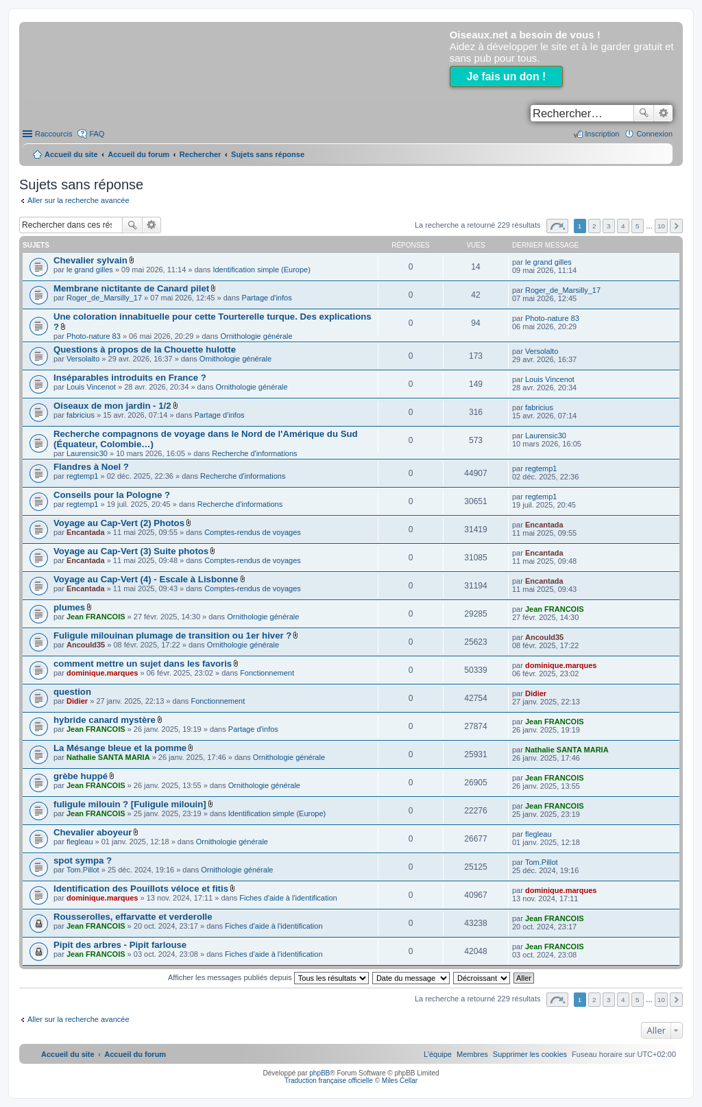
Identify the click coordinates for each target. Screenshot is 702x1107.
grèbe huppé (80, 776)
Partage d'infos (267, 298)
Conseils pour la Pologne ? (111, 495)
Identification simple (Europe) (261, 269)
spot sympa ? (82, 860)
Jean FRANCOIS (95, 616)
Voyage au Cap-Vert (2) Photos (118, 523)
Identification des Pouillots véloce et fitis (140, 888)
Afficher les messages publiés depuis (268, 977)
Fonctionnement (267, 673)
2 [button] (594, 226)
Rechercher (643, 113)
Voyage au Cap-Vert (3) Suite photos (130, 551)
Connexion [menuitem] (654, 134)
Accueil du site (71, 154)
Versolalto (82, 359)
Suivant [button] (676, 226)
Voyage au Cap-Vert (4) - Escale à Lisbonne (145, 579)
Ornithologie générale (256, 336)
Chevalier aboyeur (92, 832)
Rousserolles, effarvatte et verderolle (133, 917)
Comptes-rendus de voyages (252, 532)
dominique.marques (102, 673)
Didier (77, 701)
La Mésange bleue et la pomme (119, 748)
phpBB (319, 1073)
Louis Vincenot (91, 387)
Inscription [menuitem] (602, 134)
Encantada (85, 532)
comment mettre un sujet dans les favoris (142, 663)
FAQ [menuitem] (96, 134)
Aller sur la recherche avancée (78, 200)
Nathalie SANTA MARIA (108, 757)
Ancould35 (85, 645)
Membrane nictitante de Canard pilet (131, 288)
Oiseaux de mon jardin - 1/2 (112, 406)
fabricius (80, 415)
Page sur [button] (557, 226)
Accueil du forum (138, 154)
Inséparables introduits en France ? (129, 377)
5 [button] (638, 226)
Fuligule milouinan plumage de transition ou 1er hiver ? (172, 635)
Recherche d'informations (254, 453)
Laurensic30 (87, 453)
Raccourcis (53, 134)
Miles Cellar (399, 1080)
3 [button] (609, 226)
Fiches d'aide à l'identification (288, 898)
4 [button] (623, 226)
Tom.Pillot (82, 870)
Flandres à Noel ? (91, 467)
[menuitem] (530, 1054)
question (72, 692)
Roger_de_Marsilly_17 (104, 298)
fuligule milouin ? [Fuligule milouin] (129, 804)
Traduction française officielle (329, 1080)
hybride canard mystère (104, 720)
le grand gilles (89, 269)
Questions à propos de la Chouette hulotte (144, 349)
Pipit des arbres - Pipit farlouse (119, 945)
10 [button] (661, 226)
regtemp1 (82, 476)
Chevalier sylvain (90, 260)
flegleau (79, 841)
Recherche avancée (663, 113)
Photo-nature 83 (93, 336)
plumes (69, 607)
